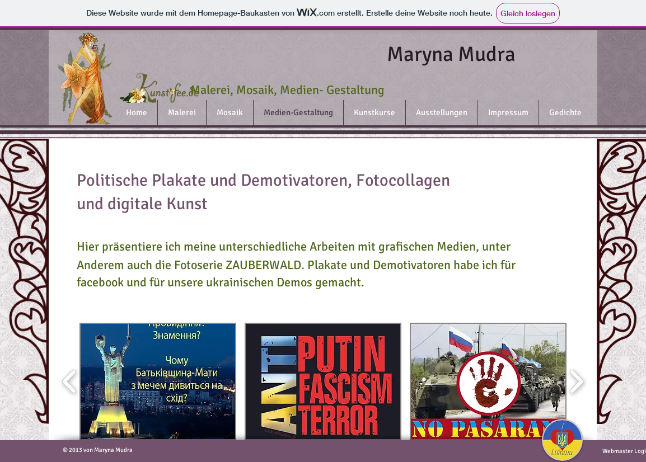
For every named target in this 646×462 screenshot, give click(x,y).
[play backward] (69, 381)
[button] (157, 381)
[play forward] (576, 381)
